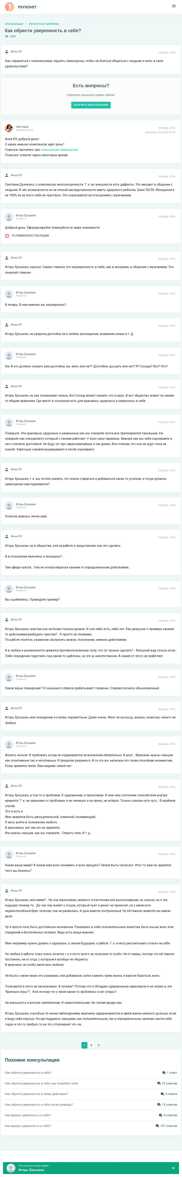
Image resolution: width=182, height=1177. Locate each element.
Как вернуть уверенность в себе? (28, 1115)
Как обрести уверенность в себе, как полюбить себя (41, 1083)
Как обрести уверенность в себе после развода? (39, 1104)
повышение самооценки (59, 150)
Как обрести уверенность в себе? (28, 1072)
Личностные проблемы (44, 23)
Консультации (14, 23)
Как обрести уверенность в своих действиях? (36, 1094)
